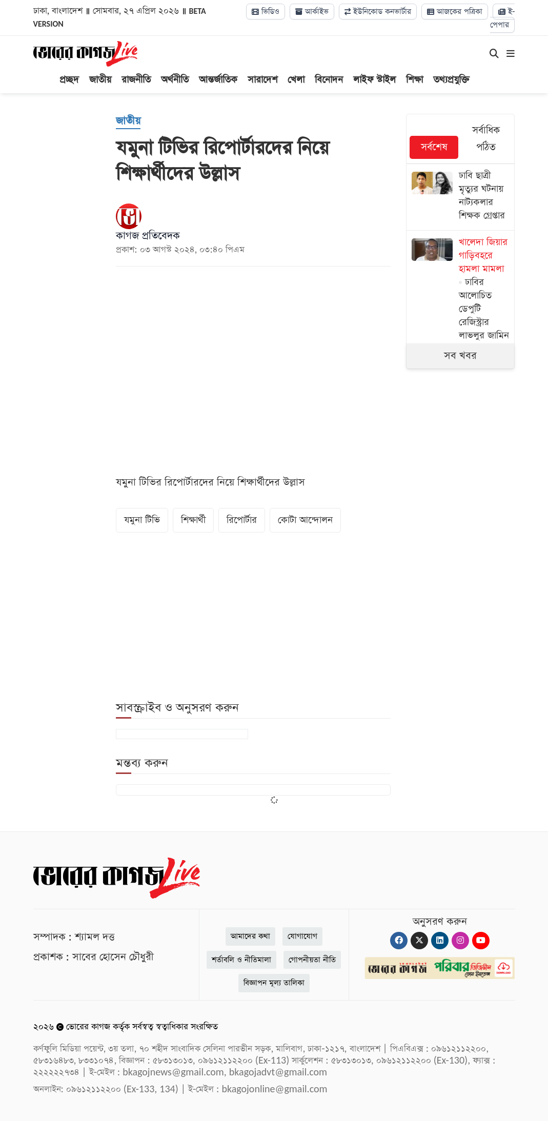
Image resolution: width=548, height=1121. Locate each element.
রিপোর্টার (242, 520)
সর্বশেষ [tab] (434, 147)
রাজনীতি (136, 79)
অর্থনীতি (175, 79)
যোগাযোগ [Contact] (302, 936)
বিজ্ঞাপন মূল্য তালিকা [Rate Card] (274, 982)
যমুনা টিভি (142, 520)
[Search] (494, 54)
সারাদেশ (262, 79)
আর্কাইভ (312, 11)
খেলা (296, 79)
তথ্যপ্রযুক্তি (451, 79)
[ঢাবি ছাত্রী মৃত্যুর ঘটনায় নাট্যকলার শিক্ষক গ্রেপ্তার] (461, 197)
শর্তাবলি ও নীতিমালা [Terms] (241, 959)
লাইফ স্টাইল (374, 79)
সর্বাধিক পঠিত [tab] (486, 139)
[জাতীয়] (128, 121)
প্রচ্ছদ (69, 79)
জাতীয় (100, 79)
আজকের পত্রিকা (454, 11)
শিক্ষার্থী (193, 520)
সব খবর (460, 356)
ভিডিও (265, 11)
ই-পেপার (502, 18)
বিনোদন (329, 79)
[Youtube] (481, 940)
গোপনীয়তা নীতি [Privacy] (312, 959)
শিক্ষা (414, 79)
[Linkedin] (440, 940)
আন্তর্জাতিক (218, 79)
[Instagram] (460, 940)
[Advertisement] (483, 554)
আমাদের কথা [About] (250, 936)
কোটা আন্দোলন (305, 520)
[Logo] (85, 53)
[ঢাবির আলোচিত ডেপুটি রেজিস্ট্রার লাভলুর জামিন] (461, 290)
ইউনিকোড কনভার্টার (377, 11)
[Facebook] (399, 940)
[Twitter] (419, 940)
